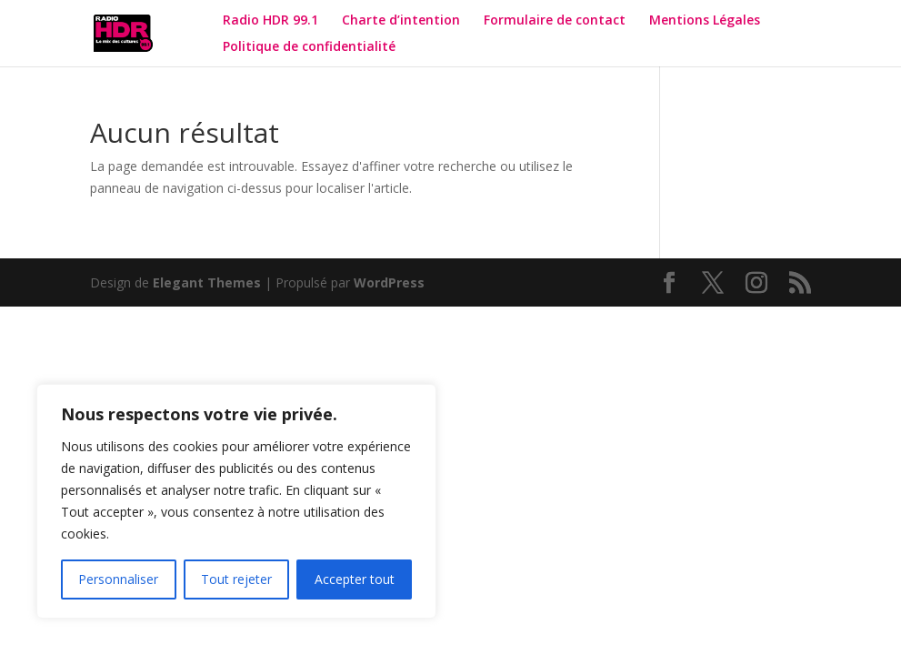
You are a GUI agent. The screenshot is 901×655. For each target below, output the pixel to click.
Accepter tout (355, 579)
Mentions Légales (704, 21)
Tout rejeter (236, 579)
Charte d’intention (401, 21)
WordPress (389, 282)
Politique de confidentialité (311, 47)
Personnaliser (118, 579)
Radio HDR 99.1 (270, 21)
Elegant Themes (207, 282)
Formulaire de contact (555, 21)
